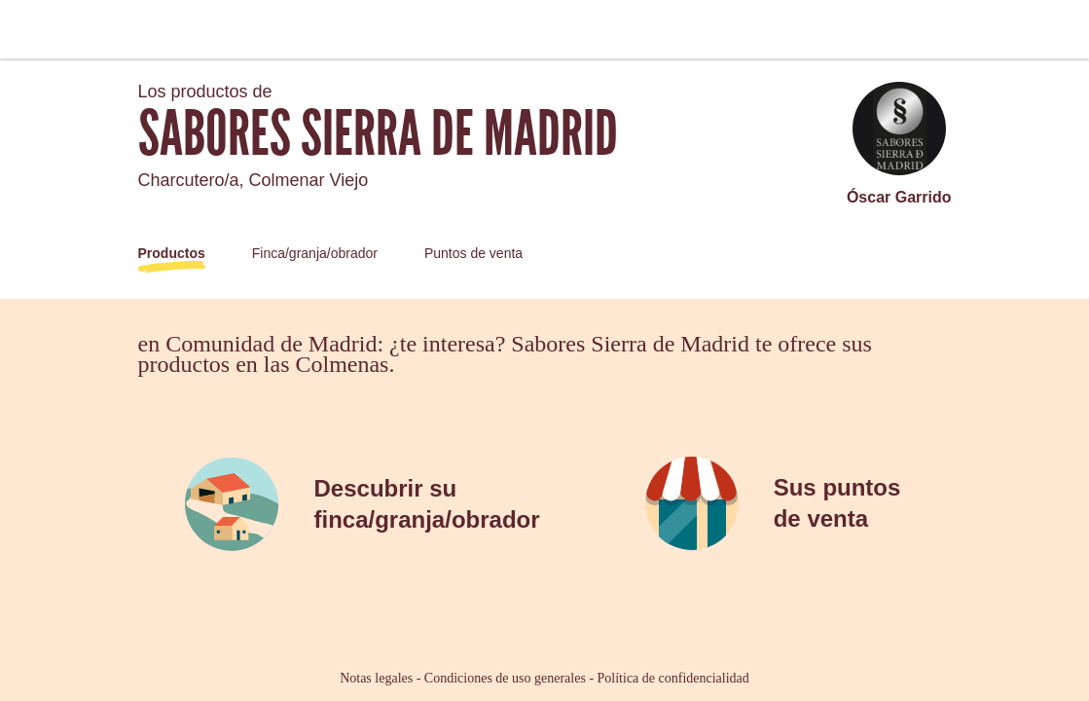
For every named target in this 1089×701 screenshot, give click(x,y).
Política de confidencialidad (673, 678)
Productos (171, 253)
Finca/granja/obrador (315, 253)
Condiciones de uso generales (505, 678)
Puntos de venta (473, 253)
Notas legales (376, 678)
